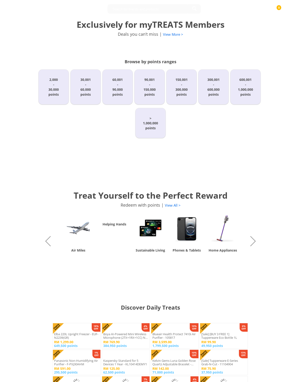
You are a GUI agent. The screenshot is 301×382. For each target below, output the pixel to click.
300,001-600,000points (213, 87)
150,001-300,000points (181, 87)
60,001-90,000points (117, 87)
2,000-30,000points (53, 87)
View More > (173, 34)
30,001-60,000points (85, 87)
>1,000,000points (150, 123)
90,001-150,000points (149, 87)
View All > (173, 205)
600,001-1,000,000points (245, 87)
